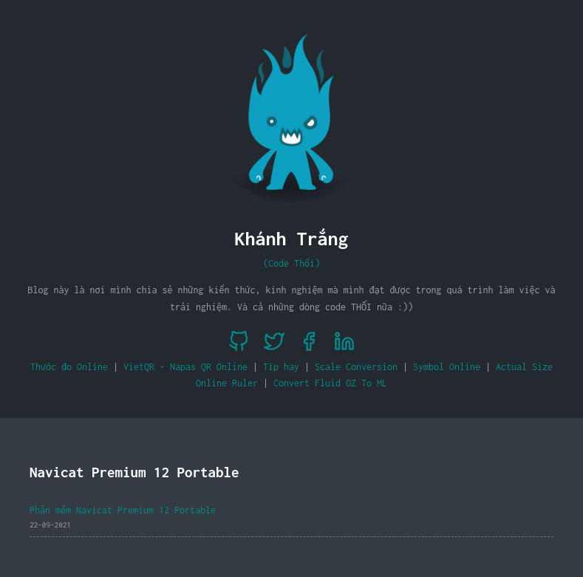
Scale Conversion (356, 366)
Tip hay (281, 366)
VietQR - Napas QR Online (185, 366)
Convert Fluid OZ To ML (330, 383)
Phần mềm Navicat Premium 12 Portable (123, 510)
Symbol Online (446, 366)
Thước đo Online (69, 366)
